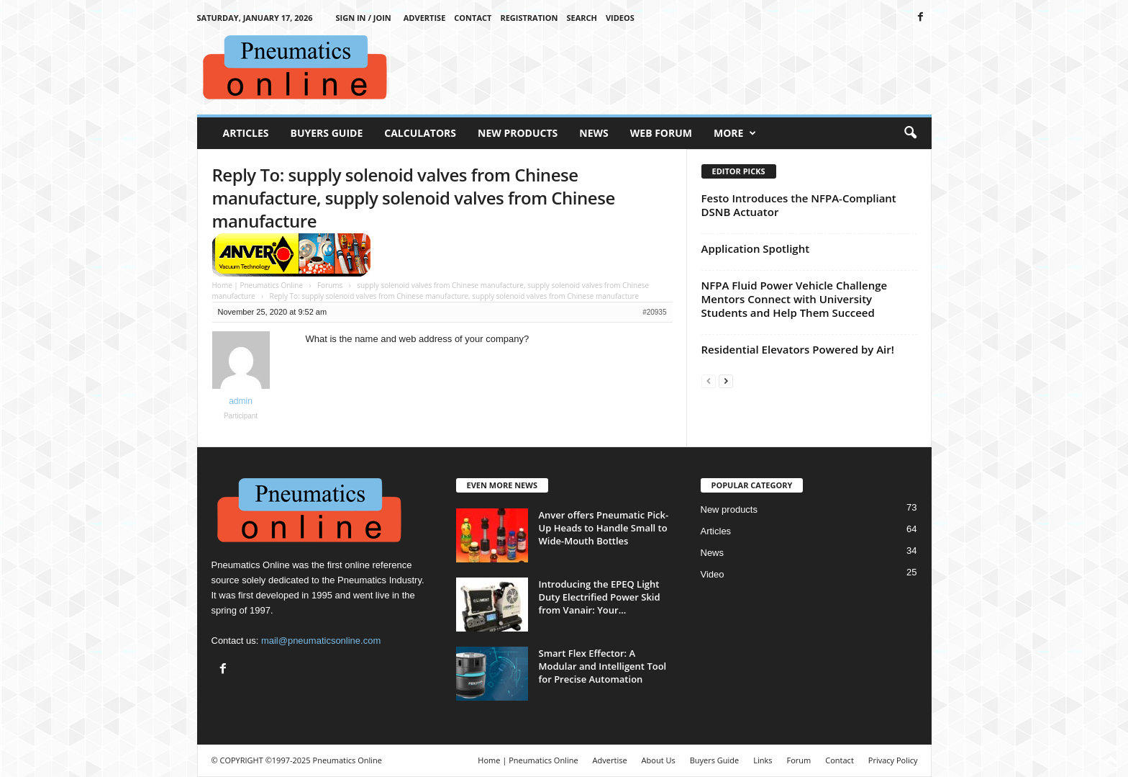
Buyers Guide (327, 133)
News (593, 133)
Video (712, 574)
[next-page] (726, 380)
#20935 (654, 312)
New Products (518, 133)
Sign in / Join (363, 17)
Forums (329, 285)
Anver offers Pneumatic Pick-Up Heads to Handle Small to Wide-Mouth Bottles (604, 527)
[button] (910, 133)
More (735, 133)
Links (762, 760)
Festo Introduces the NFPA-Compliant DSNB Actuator (798, 205)
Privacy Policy (893, 760)
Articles (246, 133)
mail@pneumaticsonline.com (321, 640)
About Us (659, 760)
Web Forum (661, 133)
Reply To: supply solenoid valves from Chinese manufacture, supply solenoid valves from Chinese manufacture (413, 198)
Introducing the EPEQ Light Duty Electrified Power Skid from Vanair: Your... (599, 597)
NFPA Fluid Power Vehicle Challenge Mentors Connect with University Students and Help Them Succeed (794, 299)
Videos (620, 17)
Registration (529, 17)
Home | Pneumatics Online (258, 285)
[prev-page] (708, 380)
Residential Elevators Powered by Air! (797, 349)
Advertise (425, 17)
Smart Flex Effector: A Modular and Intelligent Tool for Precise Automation (603, 666)
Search (581, 17)
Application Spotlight (755, 248)
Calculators (420, 133)
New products (729, 509)
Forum (799, 760)
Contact (472, 17)
